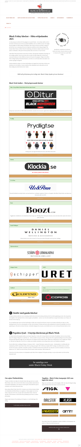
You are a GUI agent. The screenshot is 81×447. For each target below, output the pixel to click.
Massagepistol (35, 441)
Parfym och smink (35, 442)
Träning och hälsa (64, 442)
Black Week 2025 (38, 439)
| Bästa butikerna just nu (56, 439)
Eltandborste (43, 441)
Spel (58, 442)
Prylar (41, 442)
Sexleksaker (48, 442)
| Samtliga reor (46, 439)
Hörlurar (49, 441)
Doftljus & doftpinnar (25, 441)
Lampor (27, 442)
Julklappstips (15, 441)
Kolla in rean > (40, 114)
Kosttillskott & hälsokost (18, 442)
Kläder (54, 441)
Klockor (60, 441)
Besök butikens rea (50, 404)
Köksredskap (66, 441)
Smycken (54, 442)
